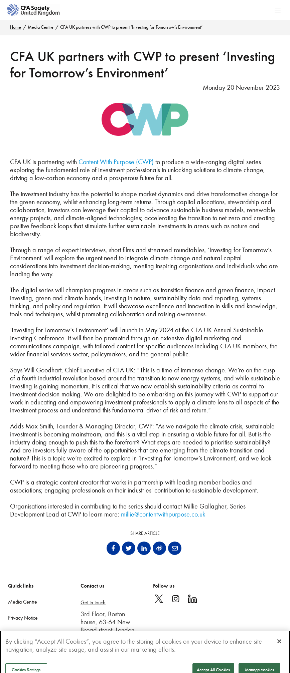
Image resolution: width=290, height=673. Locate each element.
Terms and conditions (29, 633)
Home (15, 27)
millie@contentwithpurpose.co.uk (163, 514)
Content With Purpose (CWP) (116, 162)
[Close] (279, 644)
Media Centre (40, 27)
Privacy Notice (23, 618)
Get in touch (93, 602)
